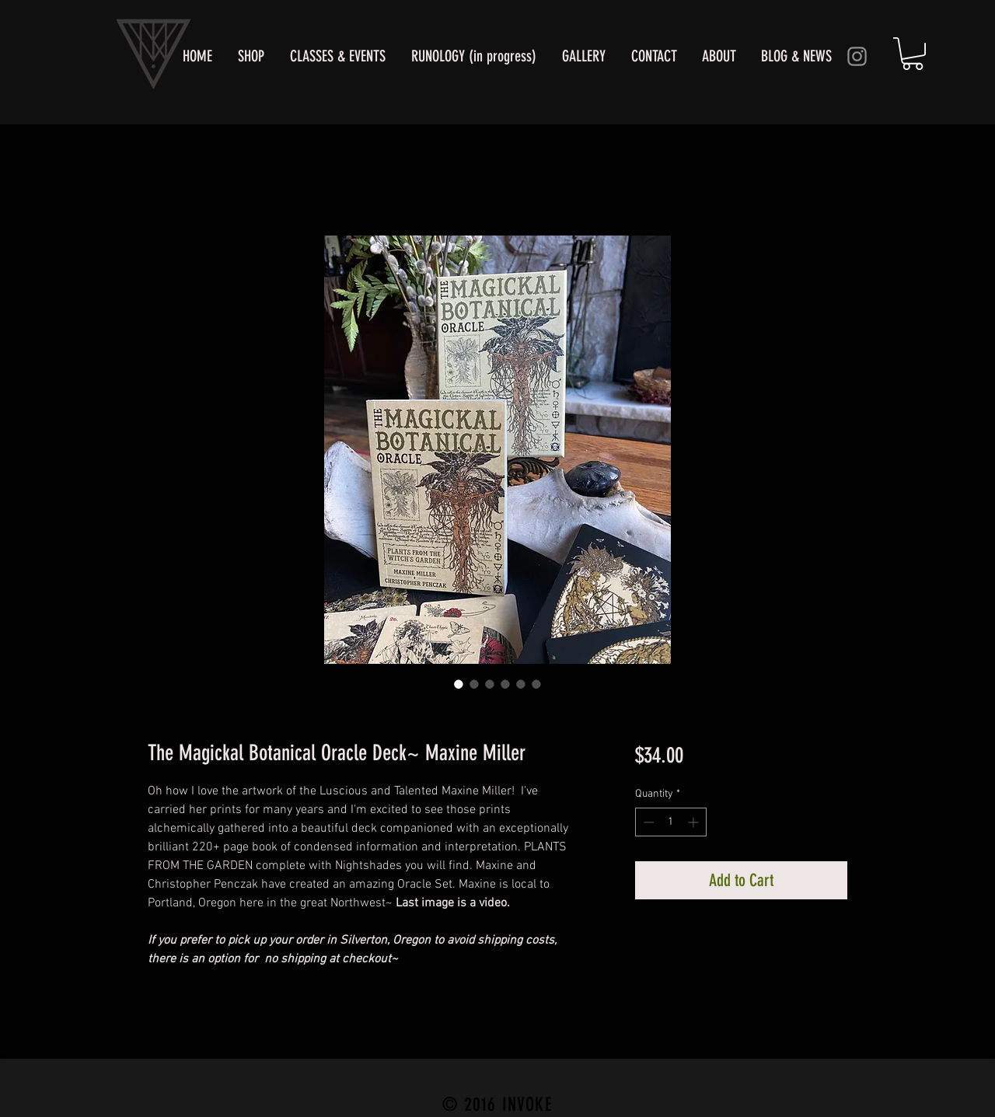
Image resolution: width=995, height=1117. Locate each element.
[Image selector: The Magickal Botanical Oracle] (490, 684)
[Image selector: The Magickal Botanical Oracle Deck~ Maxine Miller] (505, 684)
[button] (912, 53)
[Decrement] (647, 822)
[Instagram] (857, 56)
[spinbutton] (671, 822)
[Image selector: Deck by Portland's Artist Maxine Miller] (458, 684)
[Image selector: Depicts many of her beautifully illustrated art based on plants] (474, 684)
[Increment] (694, 822)
